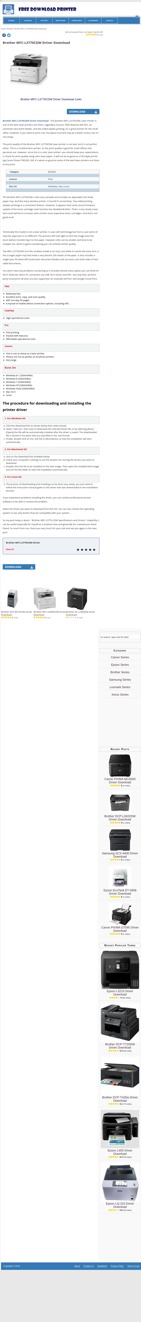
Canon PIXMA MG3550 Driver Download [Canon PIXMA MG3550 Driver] (120, 780)
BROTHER (60, 20)
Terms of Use (133, 1266)
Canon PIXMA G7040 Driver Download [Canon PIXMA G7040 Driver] (120, 929)
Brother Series (120, 672)
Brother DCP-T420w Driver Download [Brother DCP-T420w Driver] (120, 1099)
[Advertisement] (76, 66)
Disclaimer (102, 1266)
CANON (28, 20)
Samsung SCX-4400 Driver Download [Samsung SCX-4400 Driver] (120, 855)
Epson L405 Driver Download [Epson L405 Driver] (120, 1152)
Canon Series (120, 657)
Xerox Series (120, 694)
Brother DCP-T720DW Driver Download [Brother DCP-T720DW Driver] (120, 1046)
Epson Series (120, 664)
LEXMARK (93, 20)
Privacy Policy (117, 1266)
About (77, 1266)
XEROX (109, 20)
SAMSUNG (77, 20)
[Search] (120, 637)
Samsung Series (120, 679)
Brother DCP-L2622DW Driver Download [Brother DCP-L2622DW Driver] (120, 818)
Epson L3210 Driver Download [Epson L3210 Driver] (120, 992)
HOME (11, 20)
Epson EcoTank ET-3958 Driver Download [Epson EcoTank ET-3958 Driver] (119, 892)
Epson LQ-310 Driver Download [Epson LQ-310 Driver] (120, 1205)
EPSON (44, 20)
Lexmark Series (120, 687)
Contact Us (88, 1266)
